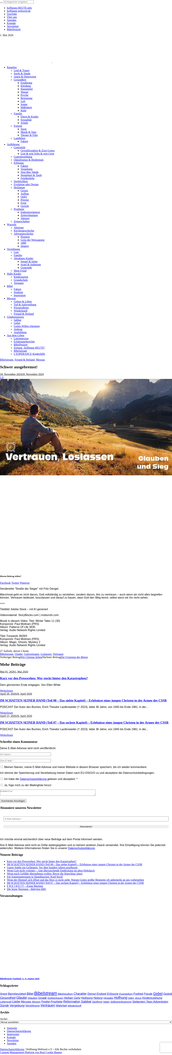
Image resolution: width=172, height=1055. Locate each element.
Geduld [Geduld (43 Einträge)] (167, 994)
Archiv (4, 1020)
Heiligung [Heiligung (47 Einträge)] (87, 998)
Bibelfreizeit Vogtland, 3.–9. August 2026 (19, 979)
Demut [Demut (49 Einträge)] (91, 994)
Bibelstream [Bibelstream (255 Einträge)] (45, 994)
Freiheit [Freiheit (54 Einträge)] (138, 994)
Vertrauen (58, 654)
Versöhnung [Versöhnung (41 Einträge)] (32, 1006)
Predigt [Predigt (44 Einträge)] (45, 1002)
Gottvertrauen (31, 654)
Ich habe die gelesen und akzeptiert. (39, 779)
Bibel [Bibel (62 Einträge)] (30, 994)
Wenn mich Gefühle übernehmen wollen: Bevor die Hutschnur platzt (44, 874)
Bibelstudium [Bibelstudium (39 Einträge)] (65, 994)
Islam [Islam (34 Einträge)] (131, 999)
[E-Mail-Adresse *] (86, 819)
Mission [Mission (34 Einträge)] (36, 1002)
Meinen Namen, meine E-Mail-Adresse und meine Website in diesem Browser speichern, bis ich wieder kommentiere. (75, 767)
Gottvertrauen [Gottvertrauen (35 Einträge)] (55, 999)
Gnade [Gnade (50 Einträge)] (42, 999)
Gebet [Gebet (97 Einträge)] (158, 994)
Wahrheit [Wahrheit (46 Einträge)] (61, 1006)
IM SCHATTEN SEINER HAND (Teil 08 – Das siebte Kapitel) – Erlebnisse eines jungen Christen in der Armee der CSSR (83, 700)
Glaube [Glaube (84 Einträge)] (21, 999)
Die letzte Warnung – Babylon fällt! (26, 890)
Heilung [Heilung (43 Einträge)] (98, 998)
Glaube (18, 654)
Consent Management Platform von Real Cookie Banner (31, 1053)
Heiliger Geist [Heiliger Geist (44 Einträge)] (72, 998)
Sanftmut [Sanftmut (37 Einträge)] (97, 1002)
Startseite (12, 1029)
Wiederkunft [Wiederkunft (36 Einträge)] (74, 1006)
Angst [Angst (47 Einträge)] (3, 994)
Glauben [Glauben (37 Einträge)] (32, 998)
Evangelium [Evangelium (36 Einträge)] (126, 994)
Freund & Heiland (25, 359)
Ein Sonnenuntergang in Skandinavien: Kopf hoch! (35, 877)
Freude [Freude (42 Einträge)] (148, 994)
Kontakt (11, 1038)
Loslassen (46, 654)
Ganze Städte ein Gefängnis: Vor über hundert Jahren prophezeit (42, 868)
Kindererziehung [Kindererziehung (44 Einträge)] (152, 998)
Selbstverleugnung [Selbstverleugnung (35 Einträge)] (120, 1002)
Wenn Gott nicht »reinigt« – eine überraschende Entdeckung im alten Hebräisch (51, 871)
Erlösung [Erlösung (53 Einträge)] (112, 994)
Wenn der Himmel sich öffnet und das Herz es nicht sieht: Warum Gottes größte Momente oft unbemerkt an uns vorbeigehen (75, 880)
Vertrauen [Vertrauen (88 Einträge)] (47, 1006)
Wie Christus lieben (31, 657)
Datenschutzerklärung (33, 779)
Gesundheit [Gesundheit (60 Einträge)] (8, 999)
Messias (40, 359)
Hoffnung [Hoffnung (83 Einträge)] (120, 999)
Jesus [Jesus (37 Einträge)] (138, 998)
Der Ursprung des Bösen (74, 657)
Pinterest (25, 582)
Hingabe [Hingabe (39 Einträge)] (108, 998)
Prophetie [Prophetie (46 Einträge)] (56, 1002)
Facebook (5, 582)
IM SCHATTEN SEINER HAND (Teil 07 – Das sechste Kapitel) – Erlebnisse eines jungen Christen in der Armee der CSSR (84, 722)
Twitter (15, 582)
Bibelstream (6, 359)
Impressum (13, 1035)
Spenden (11, 1044)
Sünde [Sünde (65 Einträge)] (4, 1006)
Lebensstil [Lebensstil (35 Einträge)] (6, 1002)
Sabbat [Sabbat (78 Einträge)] (86, 1002)
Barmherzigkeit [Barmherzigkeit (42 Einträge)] (17, 994)
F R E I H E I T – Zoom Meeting (25, 887)
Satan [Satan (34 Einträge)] (106, 1002)
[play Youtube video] (86, 427)
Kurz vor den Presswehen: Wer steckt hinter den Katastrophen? (44, 678)
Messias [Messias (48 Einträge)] (26, 1002)
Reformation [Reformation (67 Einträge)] (71, 1002)
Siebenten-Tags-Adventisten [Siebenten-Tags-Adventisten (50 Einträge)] (150, 1002)
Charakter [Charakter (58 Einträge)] (80, 994)
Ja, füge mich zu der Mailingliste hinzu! (26, 785)
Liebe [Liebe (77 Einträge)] (16, 1002)
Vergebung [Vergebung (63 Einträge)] (17, 1006)
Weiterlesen (6, 690)
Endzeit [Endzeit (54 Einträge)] (101, 994)
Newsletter (13, 1041)
